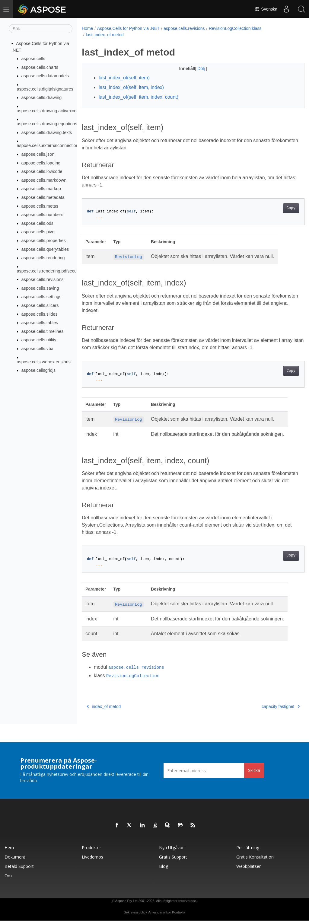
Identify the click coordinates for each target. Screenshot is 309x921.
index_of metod (104, 706)
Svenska (265, 9)
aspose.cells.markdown (44, 180)
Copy (275, 208)
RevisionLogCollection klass (235, 28)
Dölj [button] (194, 68)
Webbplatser (248, 866)
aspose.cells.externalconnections (49, 145)
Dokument (15, 857)
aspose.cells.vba (37, 348)
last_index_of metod (104, 34)
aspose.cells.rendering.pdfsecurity (50, 270)
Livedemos (92, 857)
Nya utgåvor (171, 847)
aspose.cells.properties (43, 240)
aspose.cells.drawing (41, 97)
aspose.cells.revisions (42, 279)
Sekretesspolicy (135, 912)
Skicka (254, 770)
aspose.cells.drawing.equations (47, 123)
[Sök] (40, 28)
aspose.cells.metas (39, 205)
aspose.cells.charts (39, 67)
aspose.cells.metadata (43, 197)
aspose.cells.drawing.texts (46, 132)
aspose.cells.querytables (45, 249)
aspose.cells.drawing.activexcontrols (52, 110)
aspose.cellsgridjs (38, 370)
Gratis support (173, 857)
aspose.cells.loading (41, 162)
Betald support (19, 866)
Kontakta (178, 912)
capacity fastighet (265, 706)
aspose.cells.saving (40, 288)
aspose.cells (33, 58)
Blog (163, 866)
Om (8, 875)
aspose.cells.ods (37, 223)
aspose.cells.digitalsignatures (45, 89)
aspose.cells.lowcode (41, 171)
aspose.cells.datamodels (45, 75)
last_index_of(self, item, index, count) (138, 97)
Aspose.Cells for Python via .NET (128, 28)
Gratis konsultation (255, 857)
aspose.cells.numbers (42, 214)
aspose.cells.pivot (38, 231)
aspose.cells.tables (39, 322)
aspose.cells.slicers (40, 305)
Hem (9, 847)
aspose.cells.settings (41, 296)
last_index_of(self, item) (124, 77)
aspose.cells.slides (39, 313)
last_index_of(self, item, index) (131, 87)
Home (87, 28)
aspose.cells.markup (41, 188)
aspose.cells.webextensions (44, 361)
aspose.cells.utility (38, 339)
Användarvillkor (159, 912)
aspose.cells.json (38, 154)
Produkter (91, 847)
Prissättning (247, 847)
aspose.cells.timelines (42, 331)
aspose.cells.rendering (43, 257)
